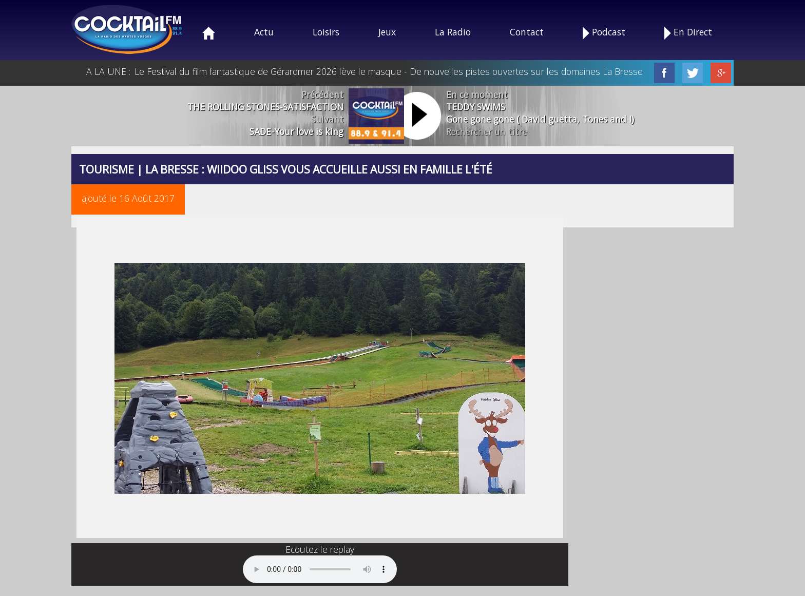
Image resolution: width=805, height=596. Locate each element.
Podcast (604, 33)
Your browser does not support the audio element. (320, 569)
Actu (264, 32)
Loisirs (326, 32)
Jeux (387, 32)
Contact (527, 32)
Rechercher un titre (486, 131)
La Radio (453, 32)
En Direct (688, 33)
